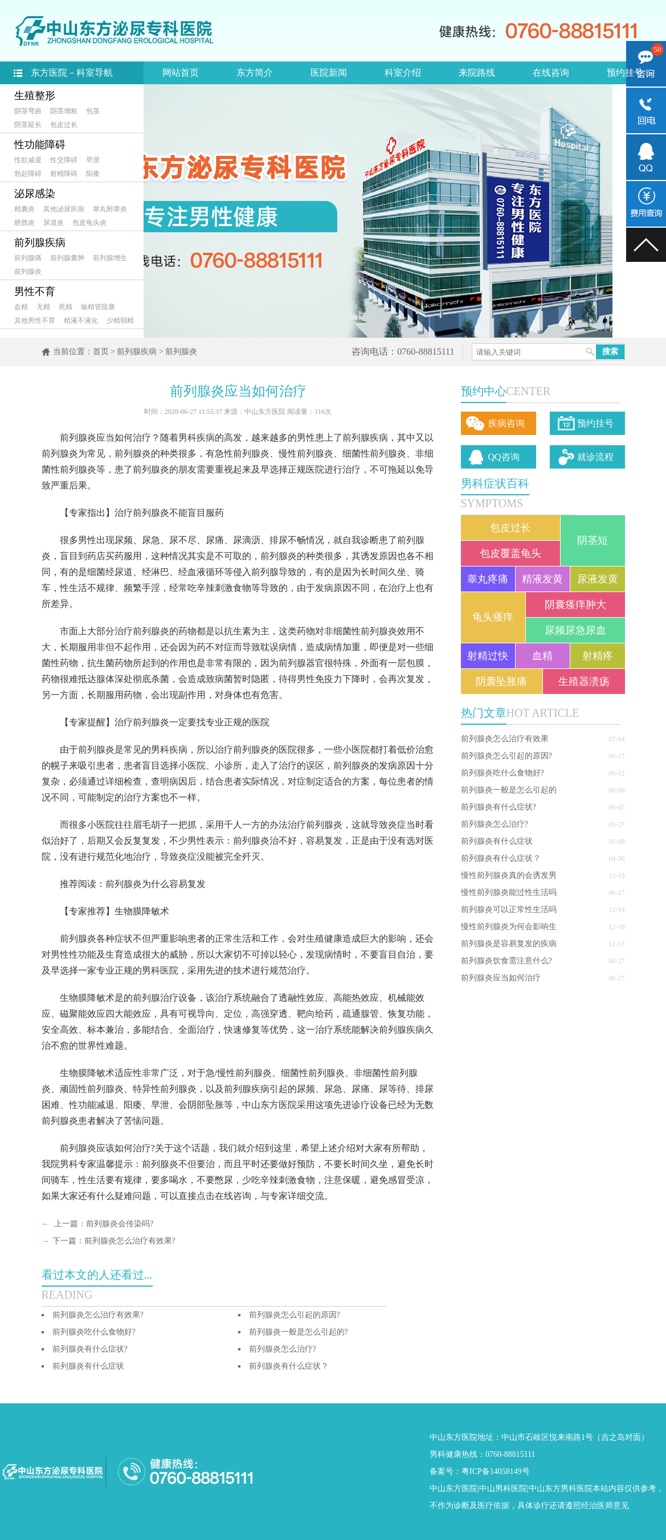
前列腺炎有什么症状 (497, 841)
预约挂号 (625, 72)
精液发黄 (542, 579)
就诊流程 (595, 457)
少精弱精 (120, 321)
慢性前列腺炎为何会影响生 (509, 926)
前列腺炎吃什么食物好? (502, 773)
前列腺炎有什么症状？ (501, 858)
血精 (21, 307)
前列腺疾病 (40, 242)
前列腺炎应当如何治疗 (501, 978)
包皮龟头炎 (89, 223)
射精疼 (597, 656)
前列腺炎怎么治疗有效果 (505, 738)
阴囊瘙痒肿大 (575, 604)
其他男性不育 (34, 321)
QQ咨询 (504, 457)
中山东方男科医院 (561, 1488)
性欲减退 (28, 160)
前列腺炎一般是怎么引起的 (509, 790)
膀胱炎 (24, 223)
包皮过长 (63, 125)
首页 (101, 351)
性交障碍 (63, 160)
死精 (65, 307)
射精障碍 (63, 174)
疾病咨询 (506, 423)
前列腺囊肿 (67, 258)
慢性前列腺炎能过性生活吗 (509, 892)
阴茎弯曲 (28, 111)
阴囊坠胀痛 (501, 681)
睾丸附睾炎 (110, 209)
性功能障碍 (40, 144)
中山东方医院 (453, 1488)
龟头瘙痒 (492, 617)
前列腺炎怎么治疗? (494, 824)
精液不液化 (81, 321)
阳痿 (93, 174)
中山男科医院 (503, 1488)
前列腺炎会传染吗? (119, 1223)
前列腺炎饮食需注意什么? (506, 960)
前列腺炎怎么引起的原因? (506, 755)
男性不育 (34, 291)
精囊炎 (24, 209)
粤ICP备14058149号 (495, 1471)
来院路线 (477, 72)
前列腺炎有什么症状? (498, 807)
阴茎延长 (28, 125)
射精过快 (487, 656)
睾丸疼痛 (487, 579)
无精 (43, 307)
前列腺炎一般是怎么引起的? (298, 1332)
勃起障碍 (28, 174)
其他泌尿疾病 (63, 209)
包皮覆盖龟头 (510, 553)
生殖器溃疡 (584, 681)
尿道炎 (53, 223)
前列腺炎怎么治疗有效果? (129, 1241)
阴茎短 (592, 540)
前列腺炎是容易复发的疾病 (509, 943)
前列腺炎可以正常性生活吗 (509, 909)
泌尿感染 (34, 193)
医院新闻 (328, 72)
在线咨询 (551, 72)
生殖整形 (34, 95)
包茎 (93, 111)
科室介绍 (403, 72)
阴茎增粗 (63, 111)
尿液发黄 (597, 579)
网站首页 (180, 72)
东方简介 (254, 72)
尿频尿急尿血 (575, 630)
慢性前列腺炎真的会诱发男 (509, 875)
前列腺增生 (110, 258)
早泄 (93, 160)
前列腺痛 (28, 258)
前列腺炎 (28, 272)
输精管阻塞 (98, 307)
